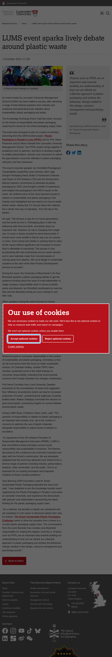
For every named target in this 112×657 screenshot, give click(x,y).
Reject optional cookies (58, 339)
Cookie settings (16, 346)
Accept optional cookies (23, 339)
